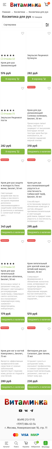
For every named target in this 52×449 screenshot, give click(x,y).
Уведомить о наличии (39, 151)
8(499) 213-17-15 (26, 419)
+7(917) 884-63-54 (26, 424)
